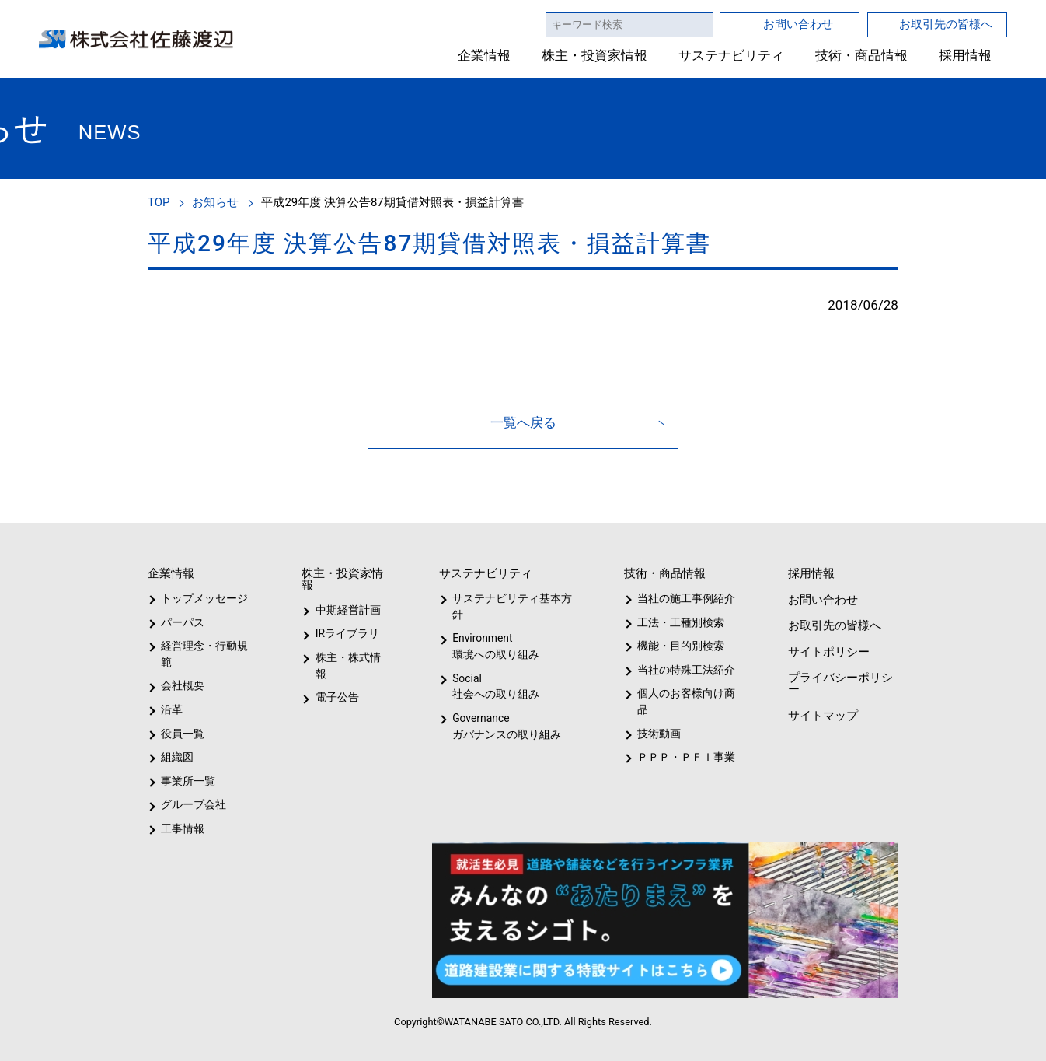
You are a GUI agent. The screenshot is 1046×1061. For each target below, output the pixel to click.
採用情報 (965, 55)
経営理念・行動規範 (201, 654)
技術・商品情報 (861, 55)
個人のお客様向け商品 (683, 701)
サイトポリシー (827, 651)
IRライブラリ (343, 633)
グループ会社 (192, 804)
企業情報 (484, 55)
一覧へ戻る (523, 422)
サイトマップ (821, 715)
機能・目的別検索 (676, 645)
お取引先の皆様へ (945, 24)
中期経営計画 (348, 610)
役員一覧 (182, 733)
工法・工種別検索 (676, 622)
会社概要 (182, 685)
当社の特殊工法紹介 (684, 670)
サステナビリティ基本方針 (507, 606)
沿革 (172, 709)
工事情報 (182, 828)
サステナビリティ (731, 55)
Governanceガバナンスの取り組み (503, 726)
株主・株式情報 (351, 657)
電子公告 (337, 681)
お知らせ (217, 202)
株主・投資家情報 (595, 55)
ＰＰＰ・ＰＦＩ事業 (674, 757)
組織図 (177, 757)
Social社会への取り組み (495, 686)
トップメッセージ (199, 598)
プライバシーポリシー (839, 683)
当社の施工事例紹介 (684, 598)
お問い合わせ (798, 24)
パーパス (181, 622)
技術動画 (656, 733)
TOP (160, 202)
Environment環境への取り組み (495, 646)
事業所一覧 (188, 781)
